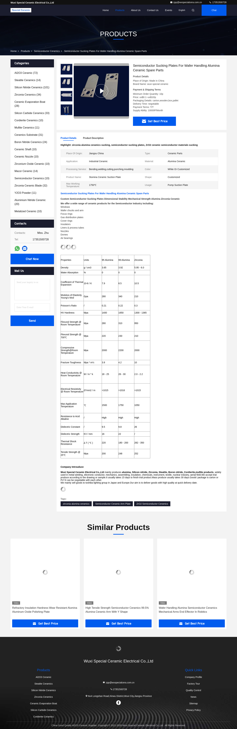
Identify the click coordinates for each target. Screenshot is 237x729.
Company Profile (193, 677)
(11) (26, 127)
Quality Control (193, 690)
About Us (136, 10)
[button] (66, 114)
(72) (26, 72)
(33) (32, 113)
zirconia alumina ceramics (76, 503)
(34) (27, 94)
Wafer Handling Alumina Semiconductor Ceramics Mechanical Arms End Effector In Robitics (188, 609)
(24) (30, 142)
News (193, 697)
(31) (28, 134)
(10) (28, 120)
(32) (30, 185)
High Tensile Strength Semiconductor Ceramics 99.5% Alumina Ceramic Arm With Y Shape (117, 609)
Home (106, 10)
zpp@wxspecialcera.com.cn (186, 2)
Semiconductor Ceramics (47, 51)
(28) (29, 103)
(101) (31, 87)
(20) (30, 202)
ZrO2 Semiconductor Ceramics (152, 503)
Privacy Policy (193, 710)
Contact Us (152, 10)
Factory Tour (193, 683)
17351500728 (217, 2)
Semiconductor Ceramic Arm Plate (113, 503)
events (168, 10)
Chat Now (32, 259)
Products (119, 10)
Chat (214, 10)
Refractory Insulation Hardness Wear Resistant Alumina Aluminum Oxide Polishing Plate (44, 609)
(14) (27, 80)
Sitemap (193, 703)
